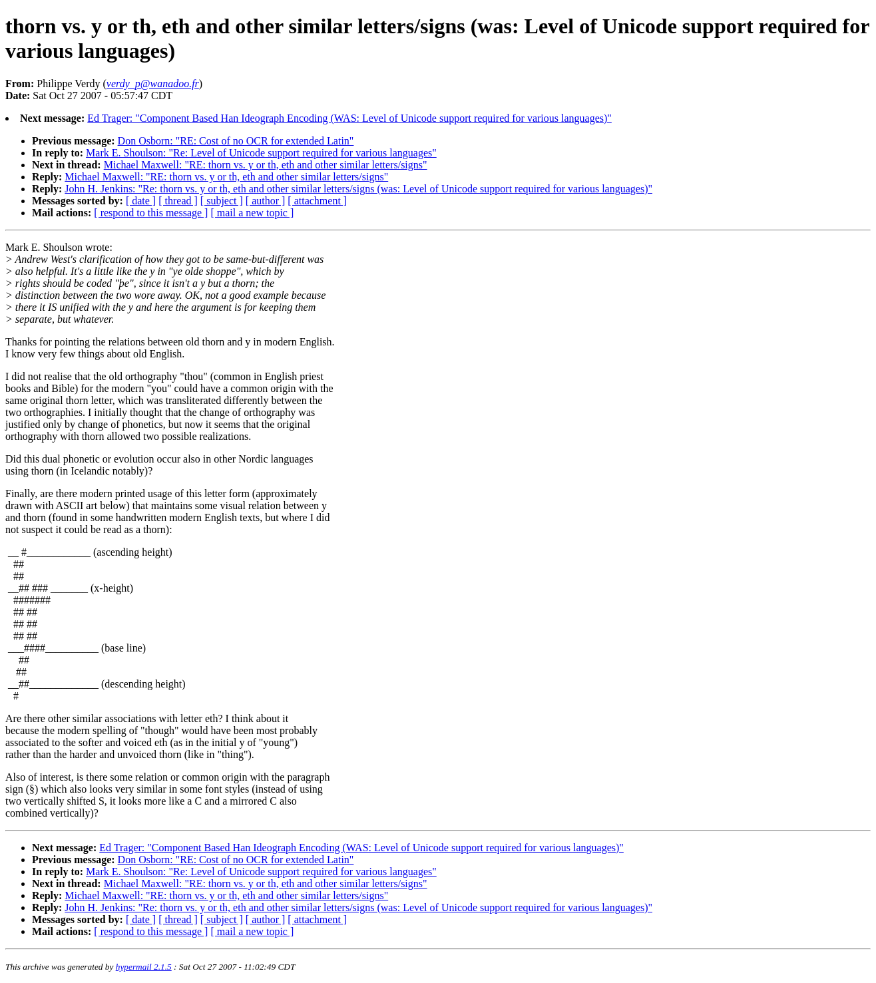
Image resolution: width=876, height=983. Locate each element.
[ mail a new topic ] (252, 212)
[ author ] (266, 200)
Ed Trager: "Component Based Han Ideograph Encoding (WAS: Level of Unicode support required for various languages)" (349, 118)
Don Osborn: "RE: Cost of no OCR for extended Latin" (236, 140)
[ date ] (141, 200)
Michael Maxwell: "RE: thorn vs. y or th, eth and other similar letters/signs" (265, 164)
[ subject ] (221, 200)
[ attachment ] (317, 200)
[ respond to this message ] (151, 212)
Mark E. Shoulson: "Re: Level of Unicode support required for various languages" (261, 152)
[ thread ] (178, 200)
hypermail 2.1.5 (144, 967)
